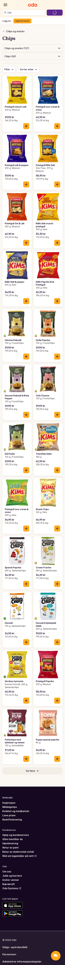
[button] (32, 48)
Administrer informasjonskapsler (21, 961)
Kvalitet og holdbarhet (15, 811)
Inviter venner (10, 879)
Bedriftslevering (12, 819)
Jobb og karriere (12, 875)
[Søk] (5, 12)
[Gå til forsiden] (32, 5)
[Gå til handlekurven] (55, 13)
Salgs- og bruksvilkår (15, 947)
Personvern (9, 954)
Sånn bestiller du (12, 839)
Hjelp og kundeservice (15, 834)
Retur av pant (10, 847)
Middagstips (9, 806)
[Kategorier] (5, 5)
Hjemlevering (10, 843)
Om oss (6, 871)
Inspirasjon (8, 802)
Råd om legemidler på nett (19, 855)
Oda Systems (11, 888)
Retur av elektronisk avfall (18, 851)
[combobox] (25, 12)
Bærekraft (8, 884)
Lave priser (9, 815)
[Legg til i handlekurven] (26, 126)
